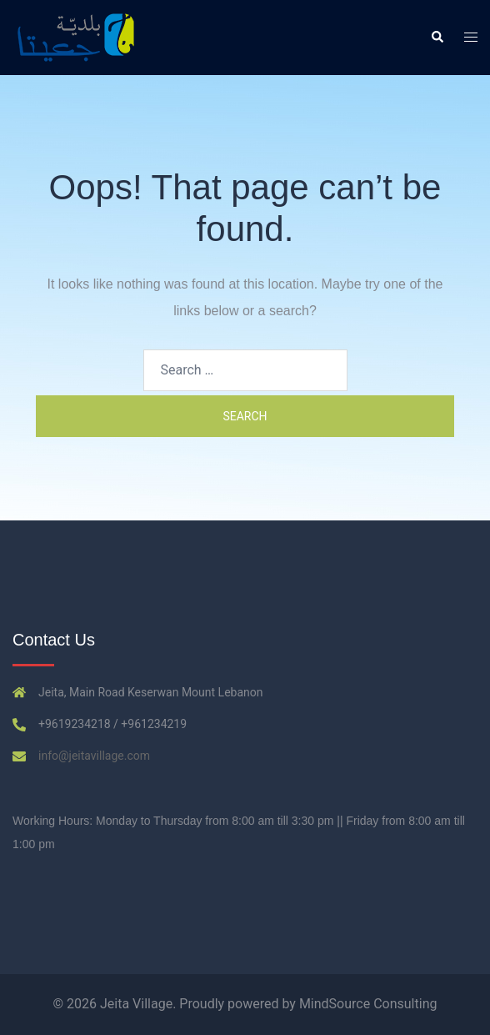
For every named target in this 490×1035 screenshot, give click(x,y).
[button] (436, 37)
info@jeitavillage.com (94, 755)
